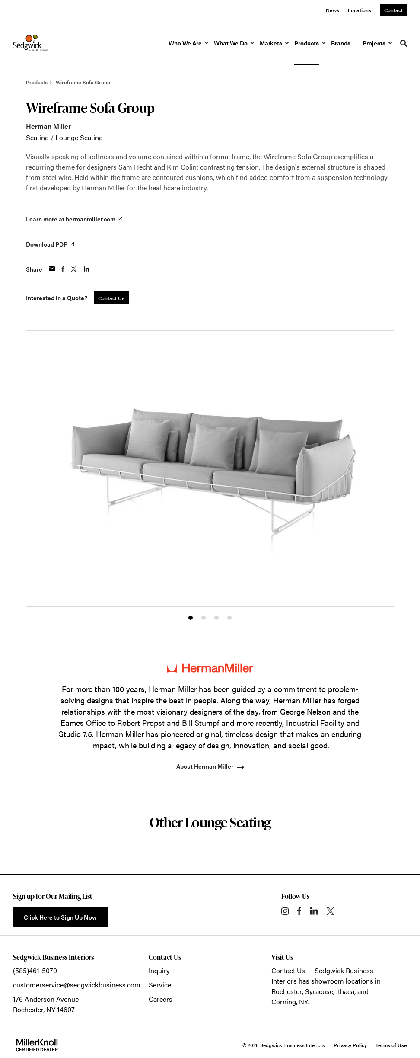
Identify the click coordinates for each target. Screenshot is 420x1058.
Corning (283, 1002)
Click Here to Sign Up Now (60, 917)
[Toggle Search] (403, 43)
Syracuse (319, 991)
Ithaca (345, 991)
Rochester (286, 991)
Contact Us (288, 970)
